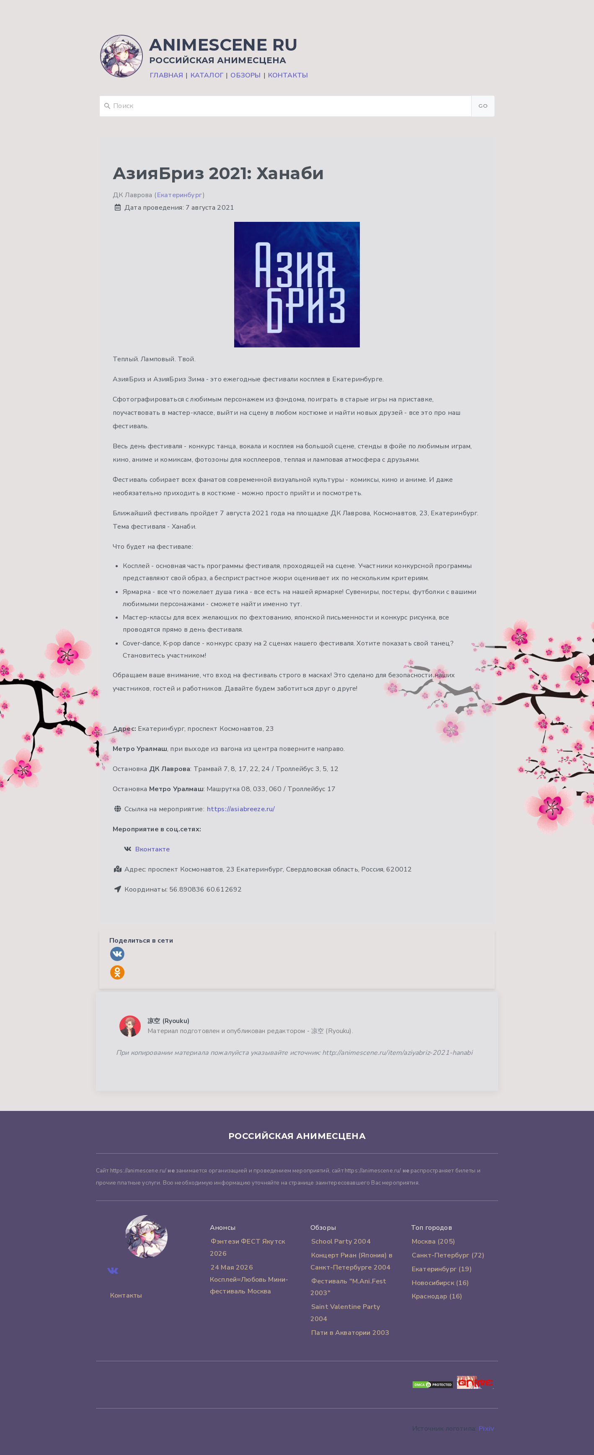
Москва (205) (433, 1241)
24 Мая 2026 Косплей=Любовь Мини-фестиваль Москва (249, 1279)
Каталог (207, 75)
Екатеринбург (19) (442, 1269)
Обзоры (245, 75)
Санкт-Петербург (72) (448, 1255)
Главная (166, 75)
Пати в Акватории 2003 (350, 1332)
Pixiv (486, 1428)
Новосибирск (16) (440, 1283)
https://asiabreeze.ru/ (241, 809)
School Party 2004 (341, 1241)
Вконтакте (152, 849)
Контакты (288, 75)
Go (483, 106)
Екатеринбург (179, 195)
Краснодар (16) (437, 1296)
